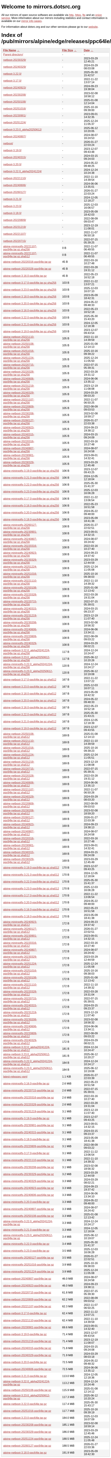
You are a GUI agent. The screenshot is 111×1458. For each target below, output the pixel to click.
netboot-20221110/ (14, 178)
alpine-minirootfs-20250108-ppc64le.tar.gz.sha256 (20, 589)
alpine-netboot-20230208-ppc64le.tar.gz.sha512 (18, 812)
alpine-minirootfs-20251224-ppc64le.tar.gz (28, 1271)
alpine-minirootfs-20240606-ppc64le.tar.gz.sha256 (20, 631)
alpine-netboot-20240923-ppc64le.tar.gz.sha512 (18, 826)
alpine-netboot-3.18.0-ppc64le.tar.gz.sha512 (29, 693)
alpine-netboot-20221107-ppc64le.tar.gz (27, 1306)
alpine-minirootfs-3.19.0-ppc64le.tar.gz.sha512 (31, 867)
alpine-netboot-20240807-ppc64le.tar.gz (27, 1278)
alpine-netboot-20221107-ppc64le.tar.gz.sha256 (18, 401)
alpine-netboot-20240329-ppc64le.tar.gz (27, 1355)
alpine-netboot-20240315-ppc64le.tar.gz (27, 1348)
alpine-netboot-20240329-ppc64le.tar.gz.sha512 (18, 798)
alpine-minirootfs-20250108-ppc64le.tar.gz (28, 1216)
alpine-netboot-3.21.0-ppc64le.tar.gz (25, 1376)
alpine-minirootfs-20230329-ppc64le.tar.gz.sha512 (20, 958)
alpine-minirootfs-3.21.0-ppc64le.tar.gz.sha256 (31, 477)
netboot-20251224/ (14, 122)
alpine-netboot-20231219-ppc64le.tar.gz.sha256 (18, 387)
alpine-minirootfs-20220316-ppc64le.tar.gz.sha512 (20, 944)
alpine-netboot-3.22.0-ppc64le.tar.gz (25, 1404)
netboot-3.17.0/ (12, 80)
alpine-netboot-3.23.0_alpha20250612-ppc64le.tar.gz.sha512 (26, 1056)
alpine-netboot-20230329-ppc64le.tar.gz (27, 1431)
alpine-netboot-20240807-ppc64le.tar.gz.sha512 (18, 833)
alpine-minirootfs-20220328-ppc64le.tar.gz (28, 1104)
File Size (67, 50)
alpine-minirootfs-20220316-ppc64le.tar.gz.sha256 (20, 547)
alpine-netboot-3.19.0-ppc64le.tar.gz (25, 1334)
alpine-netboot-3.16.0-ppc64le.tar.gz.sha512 (29, 707)
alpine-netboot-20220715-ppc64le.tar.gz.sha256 (18, 366)
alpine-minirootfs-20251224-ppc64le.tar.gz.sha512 (20, 965)
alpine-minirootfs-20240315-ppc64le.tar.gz (28, 1132)
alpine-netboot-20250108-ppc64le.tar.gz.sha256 (18, 345)
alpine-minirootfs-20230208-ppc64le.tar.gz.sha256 (20, 624)
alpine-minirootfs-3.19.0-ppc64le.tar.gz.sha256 (31, 470)
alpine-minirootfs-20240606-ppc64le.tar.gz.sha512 (20, 1028)
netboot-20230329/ (14, 60)
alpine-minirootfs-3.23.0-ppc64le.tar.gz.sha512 (31, 888)
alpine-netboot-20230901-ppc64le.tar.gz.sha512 (18, 847)
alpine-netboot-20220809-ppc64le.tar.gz (27, 1299)
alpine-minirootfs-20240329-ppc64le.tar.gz (28, 1181)
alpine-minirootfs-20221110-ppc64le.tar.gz (28, 1160)
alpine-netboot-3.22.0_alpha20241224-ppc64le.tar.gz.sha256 (26, 652)
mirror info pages (31, 21)
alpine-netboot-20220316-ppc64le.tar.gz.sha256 (18, 443)
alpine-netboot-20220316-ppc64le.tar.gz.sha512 (18, 840)
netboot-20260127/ (14, 192)
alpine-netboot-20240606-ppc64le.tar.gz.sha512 (18, 784)
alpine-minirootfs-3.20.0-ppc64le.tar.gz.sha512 (31, 902)
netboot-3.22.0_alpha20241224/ (22, 171)
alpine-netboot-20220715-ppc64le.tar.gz (27, 1292)
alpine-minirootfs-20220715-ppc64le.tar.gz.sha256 (20, 603)
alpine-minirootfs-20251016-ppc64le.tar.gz (28, 1264)
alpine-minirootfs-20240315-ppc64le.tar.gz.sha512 (20, 1007)
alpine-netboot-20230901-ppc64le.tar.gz (27, 1327)
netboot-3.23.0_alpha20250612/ (22, 129)
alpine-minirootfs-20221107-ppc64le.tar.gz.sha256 (20, 248)
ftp (83, 15)
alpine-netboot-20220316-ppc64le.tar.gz (27, 261)
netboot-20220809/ (14, 220)
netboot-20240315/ (14, 157)
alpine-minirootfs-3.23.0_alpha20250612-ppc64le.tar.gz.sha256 (28, 673)
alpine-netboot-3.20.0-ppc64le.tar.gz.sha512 (29, 700)
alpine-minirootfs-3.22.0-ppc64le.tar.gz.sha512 (31, 881)
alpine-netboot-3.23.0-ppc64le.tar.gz (25, 1417)
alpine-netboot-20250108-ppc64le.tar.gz (27, 1390)
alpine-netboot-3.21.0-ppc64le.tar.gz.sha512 (29, 721)
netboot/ (8, 143)
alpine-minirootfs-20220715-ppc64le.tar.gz (28, 1090)
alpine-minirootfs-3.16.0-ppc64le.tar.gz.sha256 (31, 505)
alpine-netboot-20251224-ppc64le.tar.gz (27, 1438)
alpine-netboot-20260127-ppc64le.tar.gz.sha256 (18, 422)
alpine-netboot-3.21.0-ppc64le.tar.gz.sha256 (29, 324)
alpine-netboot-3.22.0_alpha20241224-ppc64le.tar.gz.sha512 (26, 1049)
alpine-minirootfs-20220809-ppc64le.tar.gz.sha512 (20, 1035)
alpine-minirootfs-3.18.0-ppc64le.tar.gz (26, 1139)
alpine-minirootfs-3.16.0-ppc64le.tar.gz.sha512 (31, 909)
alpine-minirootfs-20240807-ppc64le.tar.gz (28, 1209)
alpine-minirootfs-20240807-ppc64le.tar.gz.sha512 (20, 951)
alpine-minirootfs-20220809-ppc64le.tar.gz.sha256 (20, 638)
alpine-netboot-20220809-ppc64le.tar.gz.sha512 (18, 805)
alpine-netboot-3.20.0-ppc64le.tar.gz (25, 1362)
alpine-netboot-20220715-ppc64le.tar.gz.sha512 (18, 770)
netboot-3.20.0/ (12, 164)
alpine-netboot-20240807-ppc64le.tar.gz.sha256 (18, 450)
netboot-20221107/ (14, 233)
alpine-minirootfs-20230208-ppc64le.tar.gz (28, 1167)
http (71, 15)
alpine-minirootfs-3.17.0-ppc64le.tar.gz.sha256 (31, 498)
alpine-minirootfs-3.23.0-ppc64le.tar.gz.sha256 (31, 491)
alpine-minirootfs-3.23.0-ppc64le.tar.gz (26, 1250)
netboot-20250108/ (14, 101)
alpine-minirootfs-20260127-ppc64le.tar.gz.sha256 (20, 526)
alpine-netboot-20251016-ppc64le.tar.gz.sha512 (18, 749)
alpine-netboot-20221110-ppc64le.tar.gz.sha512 (18, 742)
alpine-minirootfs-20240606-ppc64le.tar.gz (28, 1195)
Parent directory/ (13, 54)
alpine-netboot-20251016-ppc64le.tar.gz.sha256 (18, 352)
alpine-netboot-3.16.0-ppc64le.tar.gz (25, 275)
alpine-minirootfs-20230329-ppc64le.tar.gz (28, 1174)
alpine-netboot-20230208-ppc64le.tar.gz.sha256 (18, 415)
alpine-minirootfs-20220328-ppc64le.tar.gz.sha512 (20, 993)
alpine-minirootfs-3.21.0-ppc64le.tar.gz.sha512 (31, 874)
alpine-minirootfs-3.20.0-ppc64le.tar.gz (26, 1201)
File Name (9, 50)
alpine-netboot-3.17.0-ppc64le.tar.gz (25, 1313)
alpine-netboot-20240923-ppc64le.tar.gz (27, 1285)
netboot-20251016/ (14, 108)
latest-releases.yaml (15, 1076)
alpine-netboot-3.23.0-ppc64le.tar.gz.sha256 (29, 289)
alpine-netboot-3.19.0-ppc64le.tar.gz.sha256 (29, 331)
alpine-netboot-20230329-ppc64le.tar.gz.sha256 (18, 464)
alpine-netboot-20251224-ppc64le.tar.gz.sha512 (18, 756)
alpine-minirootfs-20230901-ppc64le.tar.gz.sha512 (20, 937)
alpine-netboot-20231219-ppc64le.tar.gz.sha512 (18, 763)
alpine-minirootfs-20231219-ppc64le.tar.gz (28, 1111)
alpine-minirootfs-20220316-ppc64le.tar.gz (28, 1097)
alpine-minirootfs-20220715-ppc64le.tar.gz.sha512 (20, 1000)
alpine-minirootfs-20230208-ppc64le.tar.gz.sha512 (20, 1021)
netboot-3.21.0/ (12, 199)
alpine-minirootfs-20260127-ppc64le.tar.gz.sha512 (20, 930)
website (93, 26)
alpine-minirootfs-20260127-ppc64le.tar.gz (28, 1257)
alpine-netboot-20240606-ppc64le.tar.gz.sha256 (18, 380)
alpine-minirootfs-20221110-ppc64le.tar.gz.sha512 (20, 986)
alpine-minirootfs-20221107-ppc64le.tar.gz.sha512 (20, 255)
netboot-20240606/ (14, 185)
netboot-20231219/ (14, 227)
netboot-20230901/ (14, 115)
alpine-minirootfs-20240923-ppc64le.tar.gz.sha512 (20, 923)
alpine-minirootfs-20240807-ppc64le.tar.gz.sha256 (20, 540)
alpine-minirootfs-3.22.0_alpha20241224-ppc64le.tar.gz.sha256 (28, 666)
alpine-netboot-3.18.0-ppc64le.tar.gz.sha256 (29, 296)
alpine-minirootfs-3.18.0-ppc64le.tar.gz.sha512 (31, 916)
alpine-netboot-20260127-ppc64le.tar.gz (27, 1445)
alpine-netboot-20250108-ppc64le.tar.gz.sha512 (18, 735)
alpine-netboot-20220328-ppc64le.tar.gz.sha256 (18, 373)
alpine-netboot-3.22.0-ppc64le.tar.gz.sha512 (29, 714)
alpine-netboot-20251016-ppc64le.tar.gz (27, 1410)
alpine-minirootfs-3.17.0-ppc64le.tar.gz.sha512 (31, 895)
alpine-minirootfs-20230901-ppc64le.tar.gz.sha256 (20, 533)
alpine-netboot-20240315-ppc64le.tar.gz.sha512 (18, 854)
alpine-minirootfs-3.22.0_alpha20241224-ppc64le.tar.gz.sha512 (28, 1063)
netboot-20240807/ (14, 136)
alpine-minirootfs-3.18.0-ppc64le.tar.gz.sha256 (31, 519)
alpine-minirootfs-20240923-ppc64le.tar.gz (28, 1188)
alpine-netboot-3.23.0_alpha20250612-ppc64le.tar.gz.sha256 (26, 659)
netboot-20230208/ (14, 94)
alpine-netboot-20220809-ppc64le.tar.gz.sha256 (18, 408)
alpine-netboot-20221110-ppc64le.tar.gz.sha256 (18, 338)
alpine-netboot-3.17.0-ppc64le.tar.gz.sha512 (29, 679)
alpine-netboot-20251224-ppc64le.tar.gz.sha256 (18, 359)
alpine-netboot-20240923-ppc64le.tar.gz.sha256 (18, 429)
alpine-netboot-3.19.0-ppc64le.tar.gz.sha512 (29, 728)
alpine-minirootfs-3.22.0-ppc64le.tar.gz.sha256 (31, 484)
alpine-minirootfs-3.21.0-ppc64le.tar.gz (26, 1229)
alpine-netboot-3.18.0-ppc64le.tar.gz (25, 1452)
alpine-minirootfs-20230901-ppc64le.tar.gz (28, 1125)
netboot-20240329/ (14, 66)
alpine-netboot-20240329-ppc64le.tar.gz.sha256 (18, 394)
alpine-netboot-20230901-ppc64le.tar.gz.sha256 (18, 457)
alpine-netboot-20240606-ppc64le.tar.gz (27, 1369)
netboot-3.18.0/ (12, 213)
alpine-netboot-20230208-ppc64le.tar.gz (27, 1424)
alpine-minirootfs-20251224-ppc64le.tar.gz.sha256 (20, 568)
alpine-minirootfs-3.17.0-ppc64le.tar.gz (26, 1153)
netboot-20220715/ (14, 241)
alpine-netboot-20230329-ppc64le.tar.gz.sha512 (18, 861)
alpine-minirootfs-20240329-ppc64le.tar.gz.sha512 (20, 1042)
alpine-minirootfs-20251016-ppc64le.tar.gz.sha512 (20, 972)
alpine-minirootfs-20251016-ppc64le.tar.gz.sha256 (20, 575)
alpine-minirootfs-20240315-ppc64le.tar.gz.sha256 (20, 610)
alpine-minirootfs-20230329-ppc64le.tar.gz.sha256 (20, 561)
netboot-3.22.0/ (12, 73)
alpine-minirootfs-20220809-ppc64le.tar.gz (28, 1146)
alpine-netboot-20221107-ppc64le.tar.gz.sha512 (18, 791)
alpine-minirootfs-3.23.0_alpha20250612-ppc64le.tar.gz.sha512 (28, 1070)
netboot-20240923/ (14, 87)
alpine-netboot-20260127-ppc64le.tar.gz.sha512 (18, 819)
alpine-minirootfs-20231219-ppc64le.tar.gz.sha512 (20, 1014)
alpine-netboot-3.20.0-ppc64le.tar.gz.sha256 (29, 303)
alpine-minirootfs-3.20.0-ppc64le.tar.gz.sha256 (31, 512)
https (78, 15)
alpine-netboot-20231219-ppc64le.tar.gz (27, 1341)
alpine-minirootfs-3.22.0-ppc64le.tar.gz (26, 1243)
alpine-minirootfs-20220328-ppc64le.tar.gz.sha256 (20, 596)
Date (87, 50)
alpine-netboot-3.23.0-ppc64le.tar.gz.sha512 (29, 686)
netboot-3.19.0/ (12, 150)
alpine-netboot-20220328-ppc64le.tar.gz (27, 268)
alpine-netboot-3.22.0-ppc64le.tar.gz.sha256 (29, 317)
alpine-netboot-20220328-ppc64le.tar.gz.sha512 (18, 777)
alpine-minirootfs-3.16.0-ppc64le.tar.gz (26, 1083)
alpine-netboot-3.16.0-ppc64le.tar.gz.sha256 (29, 310)
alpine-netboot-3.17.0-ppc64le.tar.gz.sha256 (29, 282)
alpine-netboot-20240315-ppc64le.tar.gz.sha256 (18, 436)
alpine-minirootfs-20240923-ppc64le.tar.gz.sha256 (20, 554)
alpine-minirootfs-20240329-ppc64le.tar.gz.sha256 (20, 645)
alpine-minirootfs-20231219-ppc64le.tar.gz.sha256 (20, 617)
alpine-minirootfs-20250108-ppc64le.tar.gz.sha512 (20, 979)
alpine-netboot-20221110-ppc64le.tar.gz (27, 1320)
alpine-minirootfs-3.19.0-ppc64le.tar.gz (26, 1118)
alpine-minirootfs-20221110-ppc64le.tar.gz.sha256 (20, 582)
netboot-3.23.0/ (12, 206)
